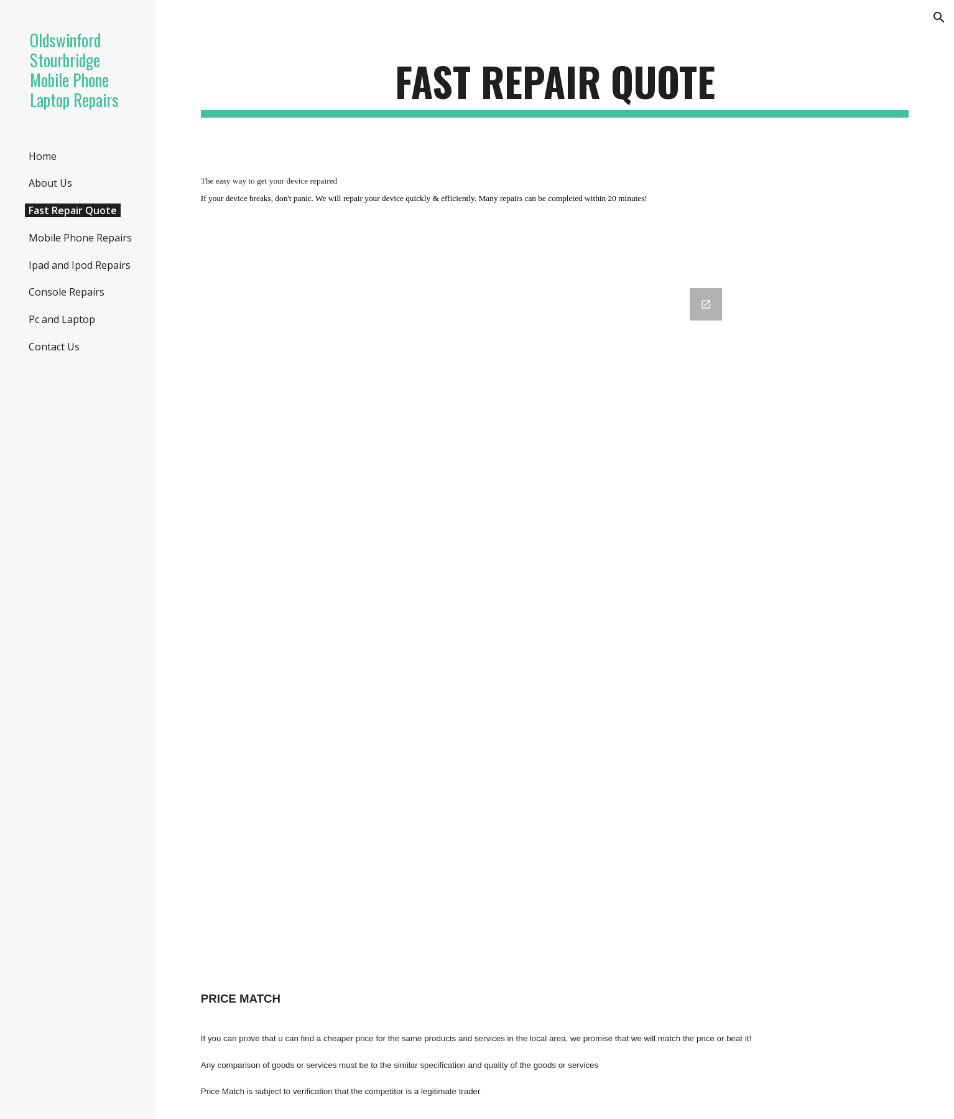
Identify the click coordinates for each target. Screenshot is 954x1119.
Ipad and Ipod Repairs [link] (80, 265)
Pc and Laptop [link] (62, 319)
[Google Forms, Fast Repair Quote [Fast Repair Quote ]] (554, 610)
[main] (555, 87)
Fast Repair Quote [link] (73, 210)
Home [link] (43, 156)
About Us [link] (50, 183)
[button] (939, 17)
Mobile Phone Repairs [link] (80, 238)
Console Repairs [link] (66, 292)
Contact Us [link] (54, 346)
